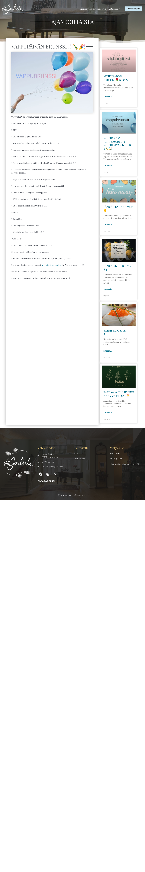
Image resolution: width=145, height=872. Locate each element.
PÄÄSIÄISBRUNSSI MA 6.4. (117, 267)
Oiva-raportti (46, 481)
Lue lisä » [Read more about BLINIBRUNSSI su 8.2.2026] (107, 351)
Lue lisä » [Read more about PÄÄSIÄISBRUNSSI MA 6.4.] (107, 289)
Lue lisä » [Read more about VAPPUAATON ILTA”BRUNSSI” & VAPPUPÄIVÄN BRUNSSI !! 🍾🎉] (107, 165)
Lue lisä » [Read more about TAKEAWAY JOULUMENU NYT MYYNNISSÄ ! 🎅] (107, 412)
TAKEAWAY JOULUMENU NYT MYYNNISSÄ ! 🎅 (118, 393)
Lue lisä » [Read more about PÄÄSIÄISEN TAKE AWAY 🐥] (107, 224)
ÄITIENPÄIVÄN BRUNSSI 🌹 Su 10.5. (115, 77)
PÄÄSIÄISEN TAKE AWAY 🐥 (118, 208)
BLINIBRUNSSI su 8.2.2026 (114, 331)
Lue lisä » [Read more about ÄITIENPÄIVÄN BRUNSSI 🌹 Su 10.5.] (107, 97)
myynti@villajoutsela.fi (51, 265)
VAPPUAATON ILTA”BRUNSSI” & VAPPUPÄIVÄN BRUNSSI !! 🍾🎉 (118, 143)
